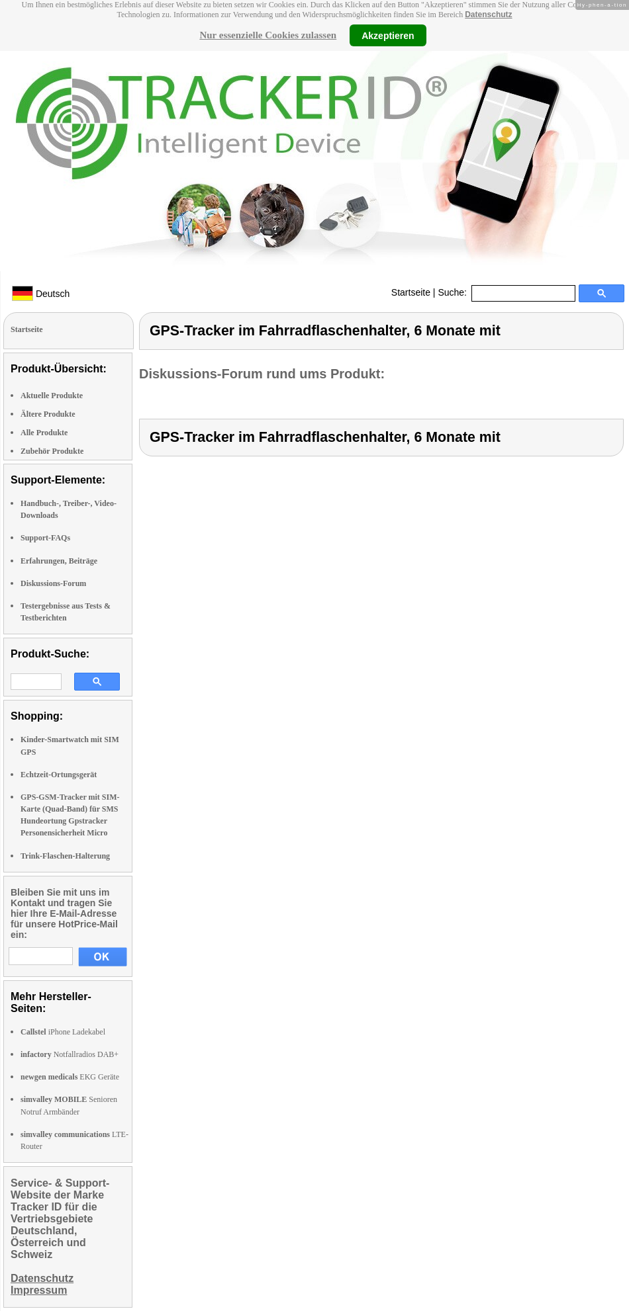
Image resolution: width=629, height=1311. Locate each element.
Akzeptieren (388, 35)
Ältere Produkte (48, 414)
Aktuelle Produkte (52, 395)
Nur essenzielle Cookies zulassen (267, 35)
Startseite (410, 292)
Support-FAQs (45, 537)
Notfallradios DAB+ (70, 1054)
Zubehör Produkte (52, 451)
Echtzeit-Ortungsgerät (59, 774)
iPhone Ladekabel (63, 1031)
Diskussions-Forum (53, 583)
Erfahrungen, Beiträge (59, 561)
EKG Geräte (70, 1076)
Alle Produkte (44, 432)
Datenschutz (488, 14)
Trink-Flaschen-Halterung (65, 856)
